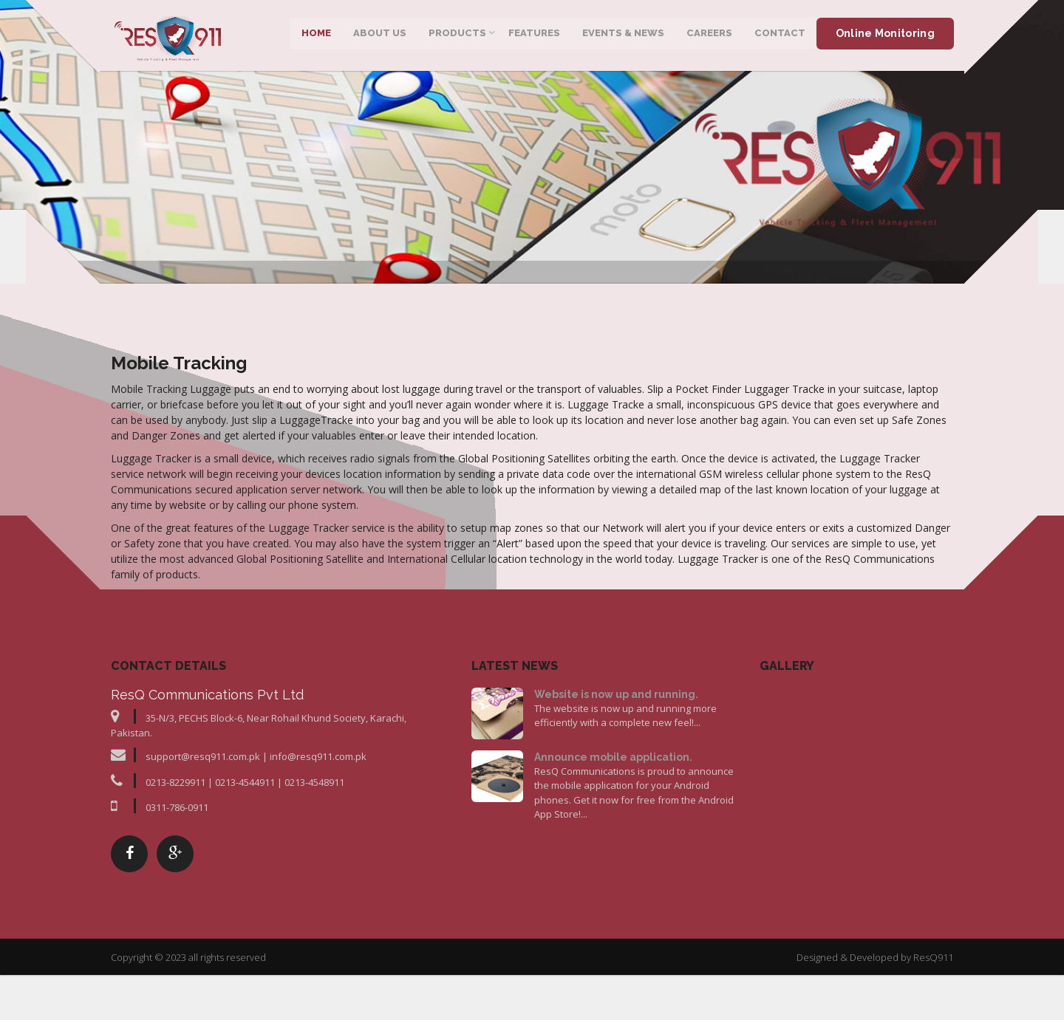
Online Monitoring (884, 37)
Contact (779, 36)
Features (533, 36)
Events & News (623, 36)
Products (456, 36)
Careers (709, 36)
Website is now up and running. (616, 764)
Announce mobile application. (613, 827)
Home (315, 36)
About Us (379, 36)
